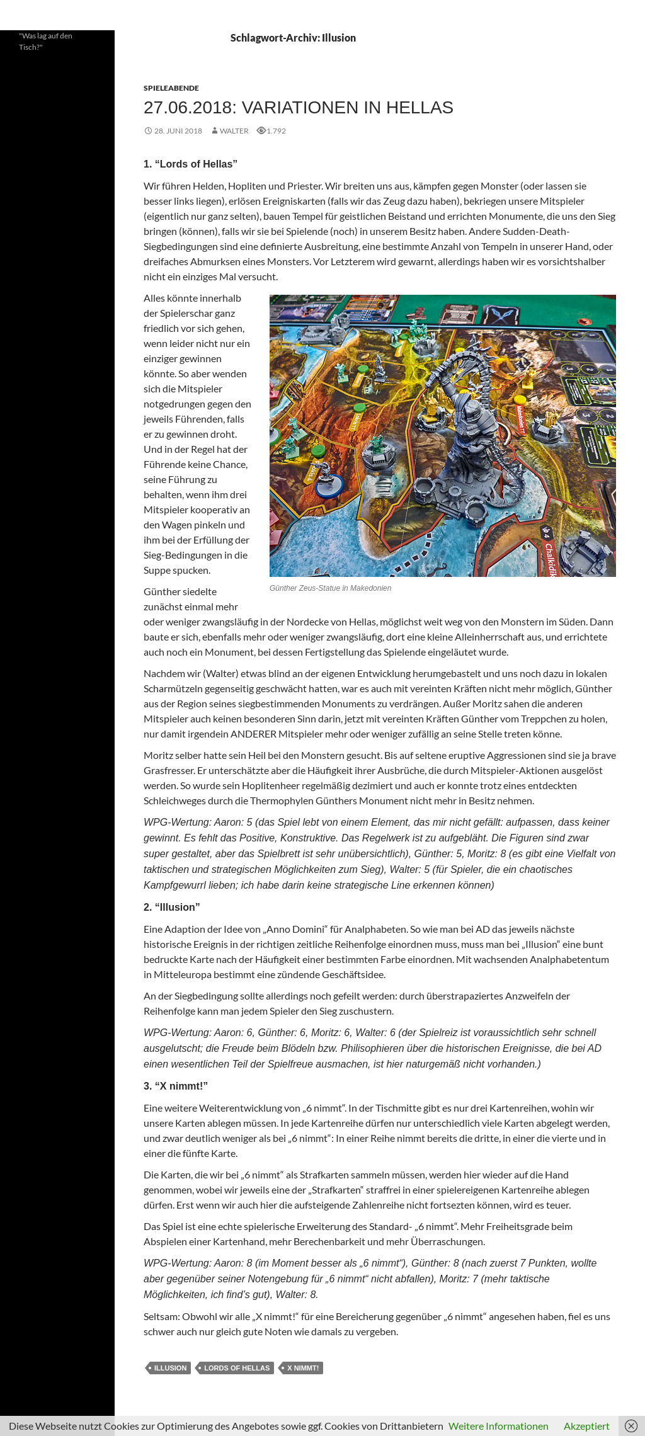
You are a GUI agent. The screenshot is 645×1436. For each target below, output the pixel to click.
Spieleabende (171, 88)
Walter (234, 130)
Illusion (170, 1368)
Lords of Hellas (237, 1368)
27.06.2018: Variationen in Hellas (299, 107)
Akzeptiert (587, 1426)
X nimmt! (303, 1368)
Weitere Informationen (498, 1426)
